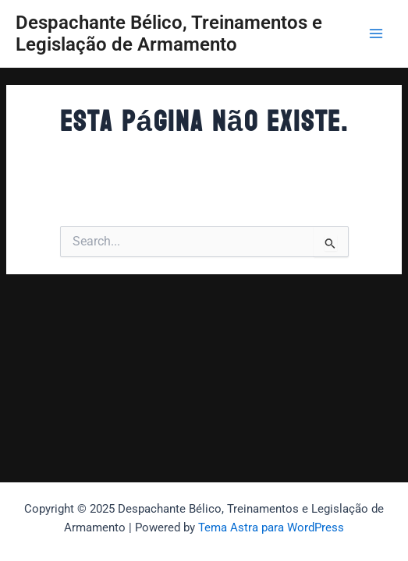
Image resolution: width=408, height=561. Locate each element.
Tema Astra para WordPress (271, 527)
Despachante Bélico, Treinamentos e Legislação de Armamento (169, 33)
